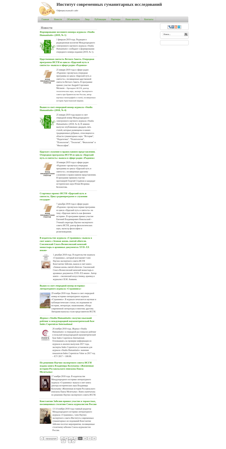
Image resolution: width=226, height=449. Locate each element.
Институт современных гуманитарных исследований (109, 4)
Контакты (148, 19)
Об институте (73, 19)
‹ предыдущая (50, 438)
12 (76, 438)
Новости (58, 19)
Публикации (100, 19)
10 (66, 438)
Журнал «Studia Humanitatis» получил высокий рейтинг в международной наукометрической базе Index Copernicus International (67, 321)
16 (94, 438)
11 (71, 438)
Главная (45, 19)
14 (85, 438)
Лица (87, 19)
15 (90, 438)
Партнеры (115, 19)
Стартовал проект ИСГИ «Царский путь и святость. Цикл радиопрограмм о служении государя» (63, 196)
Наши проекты (132, 19)
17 (63, 441)
